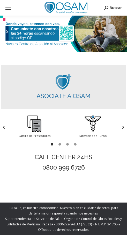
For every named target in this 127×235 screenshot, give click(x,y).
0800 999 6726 (63, 167)
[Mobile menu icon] (8, 8)
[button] (3, 127)
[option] (34, 127)
